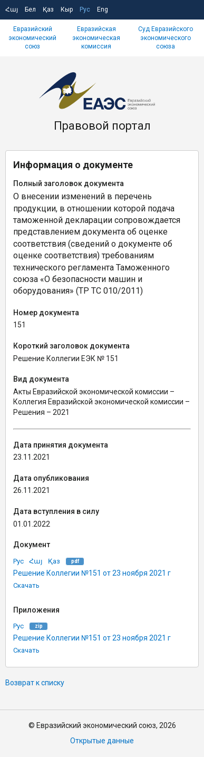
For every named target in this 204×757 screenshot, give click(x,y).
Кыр (67, 9)
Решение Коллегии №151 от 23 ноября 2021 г (92, 573)
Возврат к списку (34, 682)
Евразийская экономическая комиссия (96, 38)
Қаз (48, 9)
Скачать (26, 585)
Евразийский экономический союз (32, 38)
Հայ (11, 9)
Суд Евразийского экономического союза (165, 38)
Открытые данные (102, 740)
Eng (102, 9)
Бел (30, 9)
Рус (85, 9)
